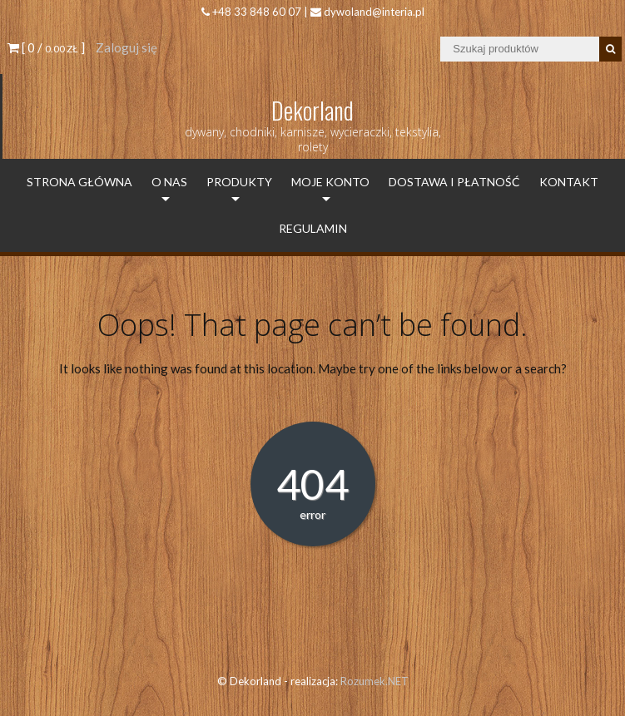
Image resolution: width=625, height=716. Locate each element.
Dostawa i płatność (454, 182)
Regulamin (313, 228)
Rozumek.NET (374, 681)
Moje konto (330, 182)
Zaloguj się (126, 47)
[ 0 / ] (46, 47)
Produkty (239, 182)
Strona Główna (79, 182)
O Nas (169, 182)
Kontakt (568, 182)
